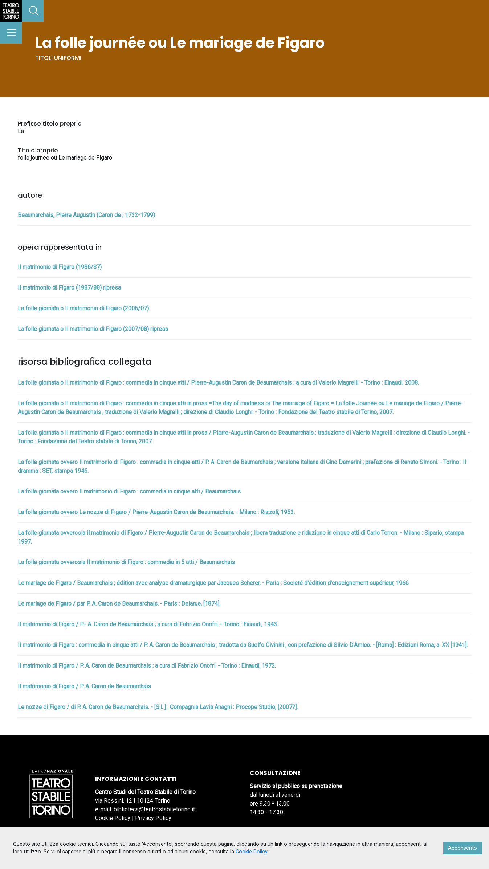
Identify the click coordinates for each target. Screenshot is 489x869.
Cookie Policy (112, 818)
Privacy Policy (153, 818)
